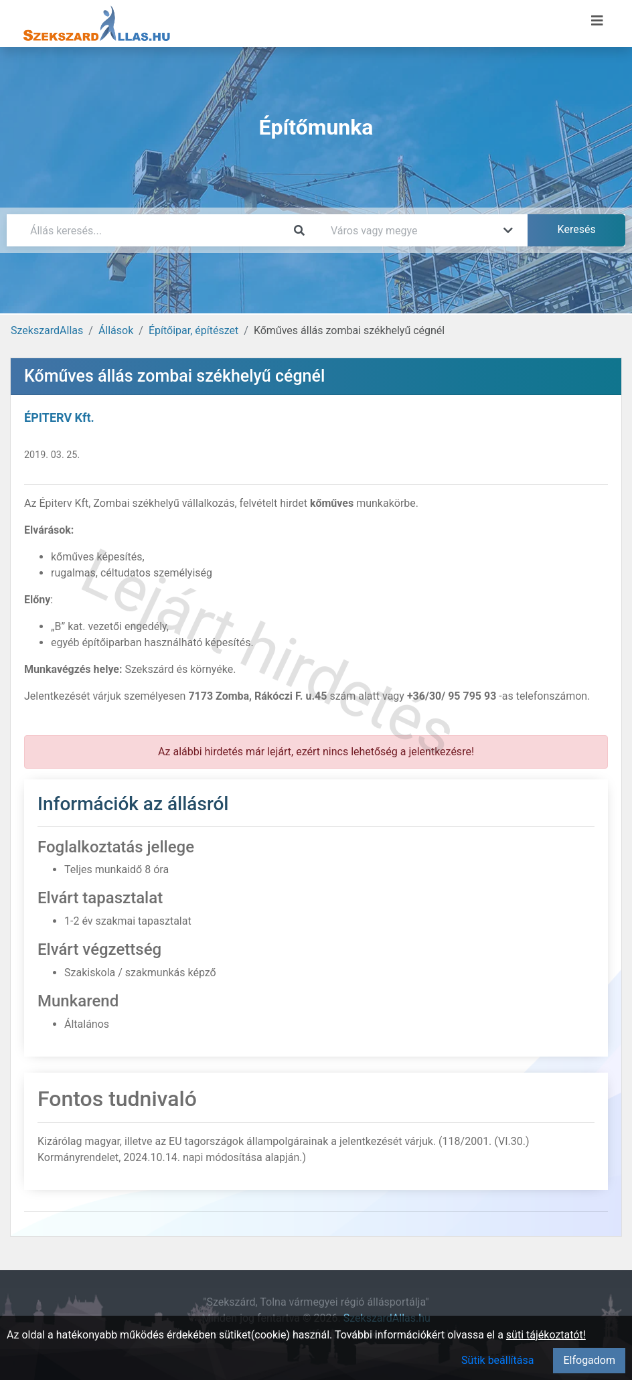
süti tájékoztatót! (546, 1334)
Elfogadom (589, 1360)
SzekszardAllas (47, 330)
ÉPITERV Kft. (59, 417)
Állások (115, 330)
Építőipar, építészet (193, 330)
